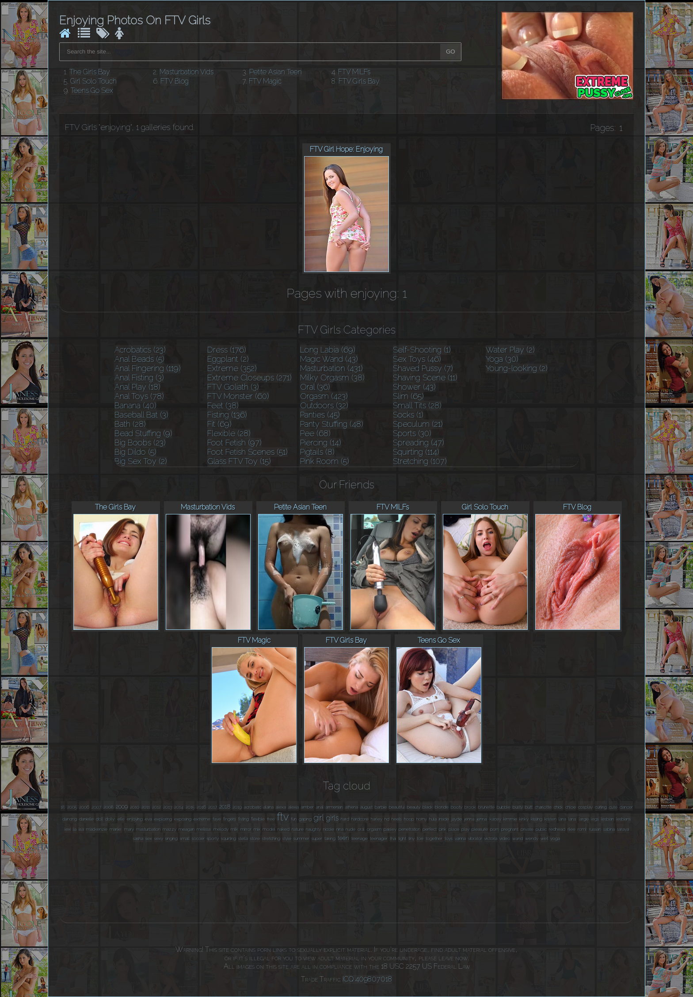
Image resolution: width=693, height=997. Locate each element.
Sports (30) (412, 433)
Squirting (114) (416, 451)
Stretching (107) (420, 461)
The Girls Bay (89, 72)
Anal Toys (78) (139, 396)
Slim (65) (408, 396)
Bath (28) (130, 424)
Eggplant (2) (228, 359)
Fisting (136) (227, 414)
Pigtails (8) (317, 451)
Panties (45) (320, 414)
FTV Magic (265, 81)
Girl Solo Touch (93, 81)
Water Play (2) (510, 349)
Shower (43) (414, 386)
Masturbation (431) (331, 368)
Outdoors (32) (324, 405)
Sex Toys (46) (417, 359)
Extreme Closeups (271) (249, 377)
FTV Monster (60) (238, 396)
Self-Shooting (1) (422, 349)
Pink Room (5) (324, 461)
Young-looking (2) (517, 368)
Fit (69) (219, 424)
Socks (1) (408, 414)
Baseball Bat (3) (141, 414)
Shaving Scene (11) (425, 377)
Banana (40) (135, 405)
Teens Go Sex (92, 90)
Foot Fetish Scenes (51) (247, 451)
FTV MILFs (354, 72)
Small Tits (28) (417, 405)
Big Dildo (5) (135, 451)
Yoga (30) (502, 359)
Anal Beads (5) (139, 359)
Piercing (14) (320, 442)
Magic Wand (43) (329, 359)
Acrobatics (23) (140, 349)
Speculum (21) (418, 424)
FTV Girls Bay (359, 81)
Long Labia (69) (327, 349)
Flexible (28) (229, 433)
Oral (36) (315, 386)
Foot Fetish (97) (234, 442)
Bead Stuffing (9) (143, 433)
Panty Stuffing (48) (331, 424)
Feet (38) (223, 405)
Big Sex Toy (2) (140, 461)
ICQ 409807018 (367, 979)
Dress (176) (226, 349)
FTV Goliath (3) (233, 386)
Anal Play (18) (137, 386)
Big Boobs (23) (140, 442)
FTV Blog (174, 81)
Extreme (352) (232, 368)
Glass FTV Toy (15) (239, 461)
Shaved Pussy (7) (423, 368)
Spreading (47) (418, 442)
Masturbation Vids (186, 72)
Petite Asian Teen (275, 72)
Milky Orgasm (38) (332, 377)
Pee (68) (315, 433)
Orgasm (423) (324, 396)
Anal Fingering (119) (147, 368)
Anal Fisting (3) (139, 377)
